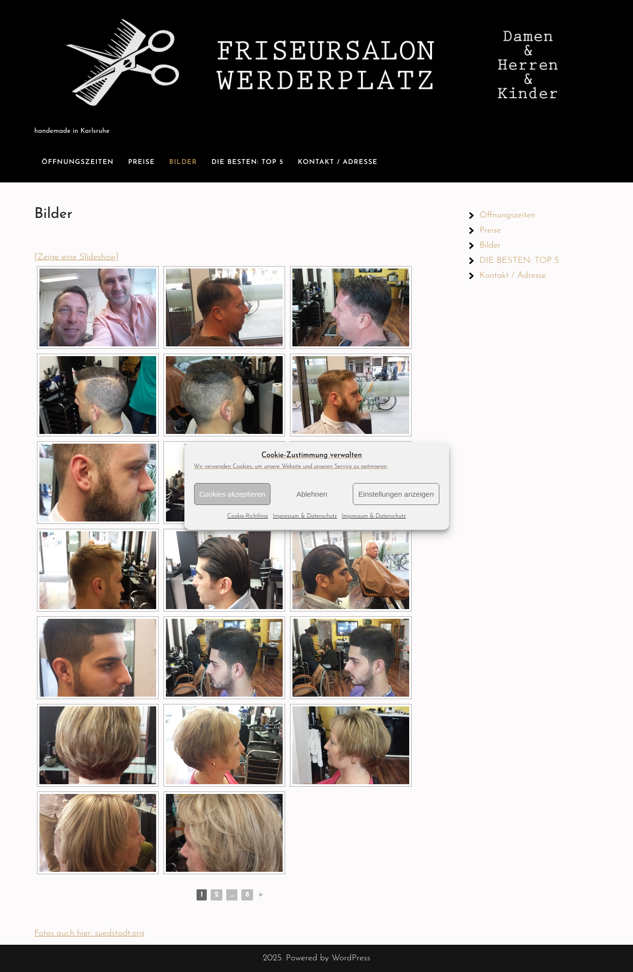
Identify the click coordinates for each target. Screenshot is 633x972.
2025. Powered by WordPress (316, 958)
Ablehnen (311, 494)
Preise (141, 162)
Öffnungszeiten (78, 162)
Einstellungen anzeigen (396, 494)
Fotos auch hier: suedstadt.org (90, 933)
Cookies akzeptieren (232, 494)
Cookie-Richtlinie (247, 516)
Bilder (183, 162)
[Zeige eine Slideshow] (77, 257)
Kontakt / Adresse (338, 162)
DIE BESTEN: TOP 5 (247, 162)
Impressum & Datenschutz (305, 516)
